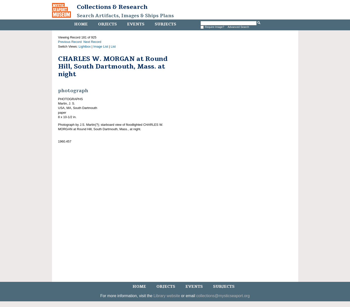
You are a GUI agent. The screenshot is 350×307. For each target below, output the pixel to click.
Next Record (92, 42)
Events (135, 24)
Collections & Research (112, 7)
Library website (166, 296)
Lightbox (85, 46)
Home (81, 24)
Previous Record (70, 42)
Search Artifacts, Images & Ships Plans (125, 16)
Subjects (165, 24)
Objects (107, 24)
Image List (100, 46)
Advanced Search (238, 26)
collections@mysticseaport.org (223, 296)
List (113, 46)
